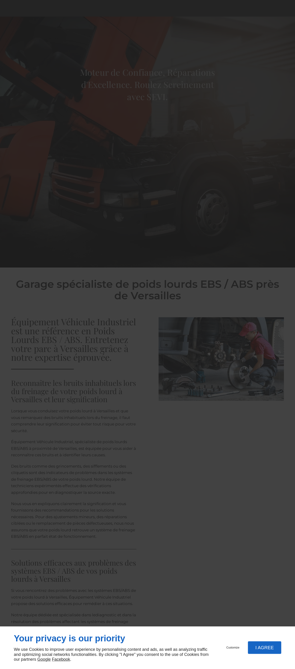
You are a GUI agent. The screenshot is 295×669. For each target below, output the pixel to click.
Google (44, 659)
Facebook (61, 659)
